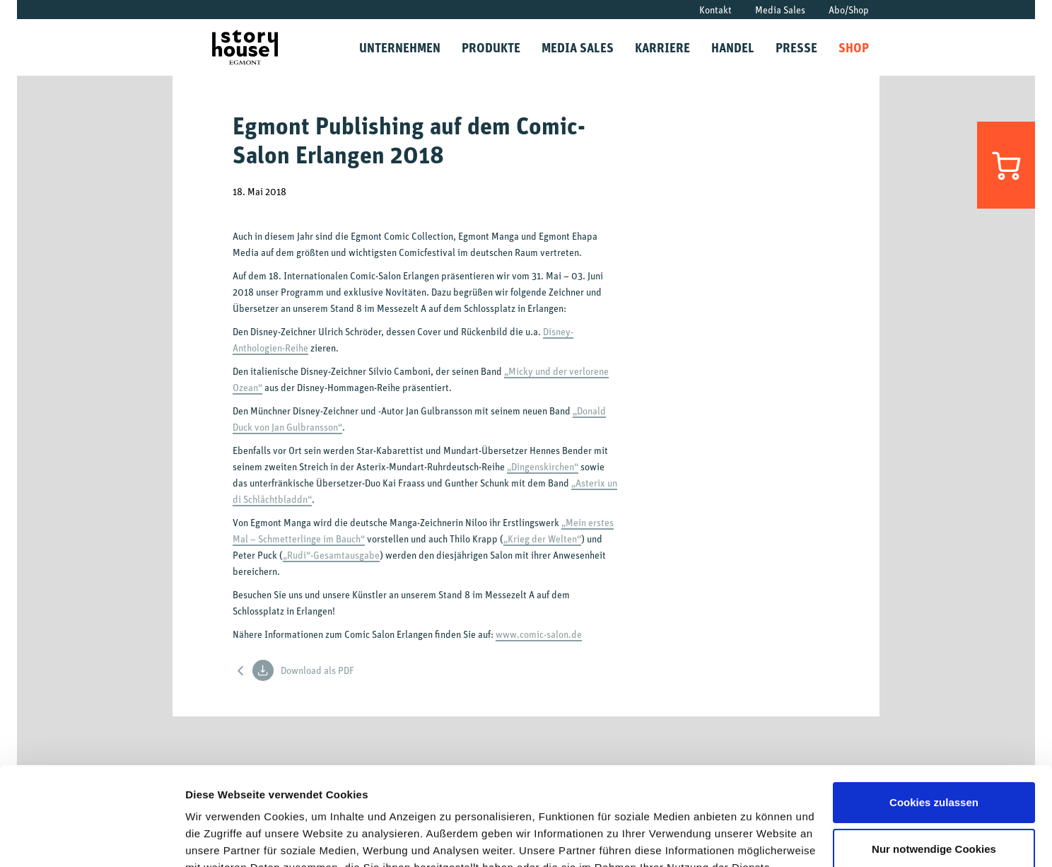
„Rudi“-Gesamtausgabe (331, 555)
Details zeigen (221, 839)
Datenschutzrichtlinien (520, 800)
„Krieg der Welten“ (542, 539)
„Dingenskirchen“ (542, 466)
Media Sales (780, 10)
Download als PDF (303, 670)
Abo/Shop (849, 10)
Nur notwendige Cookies (934, 764)
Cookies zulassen (933, 718)
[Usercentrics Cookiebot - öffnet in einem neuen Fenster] (91, 839)
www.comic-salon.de (539, 634)
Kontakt (715, 10)
